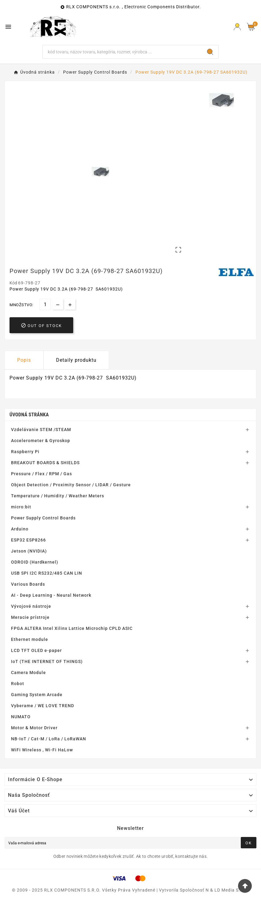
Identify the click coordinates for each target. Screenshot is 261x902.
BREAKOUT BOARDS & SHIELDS (45, 462)
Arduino (19, 528)
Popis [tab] (24, 360)
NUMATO (21, 716)
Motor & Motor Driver (34, 727)
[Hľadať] (122, 51)
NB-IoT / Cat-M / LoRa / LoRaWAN (48, 738)
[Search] (210, 51)
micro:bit (21, 506)
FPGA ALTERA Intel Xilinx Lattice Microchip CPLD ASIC (72, 628)
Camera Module (28, 672)
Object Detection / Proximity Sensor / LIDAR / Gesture (71, 484)
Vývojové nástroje (31, 606)
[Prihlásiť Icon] (237, 26)
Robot (17, 683)
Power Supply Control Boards (43, 517)
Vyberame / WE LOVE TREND (42, 705)
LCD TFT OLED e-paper (36, 650)
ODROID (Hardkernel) (34, 562)
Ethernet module (29, 639)
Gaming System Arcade (36, 694)
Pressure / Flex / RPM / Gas (41, 473)
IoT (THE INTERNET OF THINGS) (47, 661)
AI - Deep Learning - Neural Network (51, 595)
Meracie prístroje (30, 617)
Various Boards (28, 584)
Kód (13, 282)
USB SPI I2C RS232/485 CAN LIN (46, 573)
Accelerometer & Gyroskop (40, 440)
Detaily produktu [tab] (76, 360)
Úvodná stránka (29, 415)
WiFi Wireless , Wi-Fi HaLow (42, 749)
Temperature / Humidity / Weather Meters (57, 495)
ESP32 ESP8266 (28, 540)
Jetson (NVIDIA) (29, 551)
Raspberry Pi (25, 451)
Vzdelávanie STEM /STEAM (41, 429)
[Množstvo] (45, 304)
